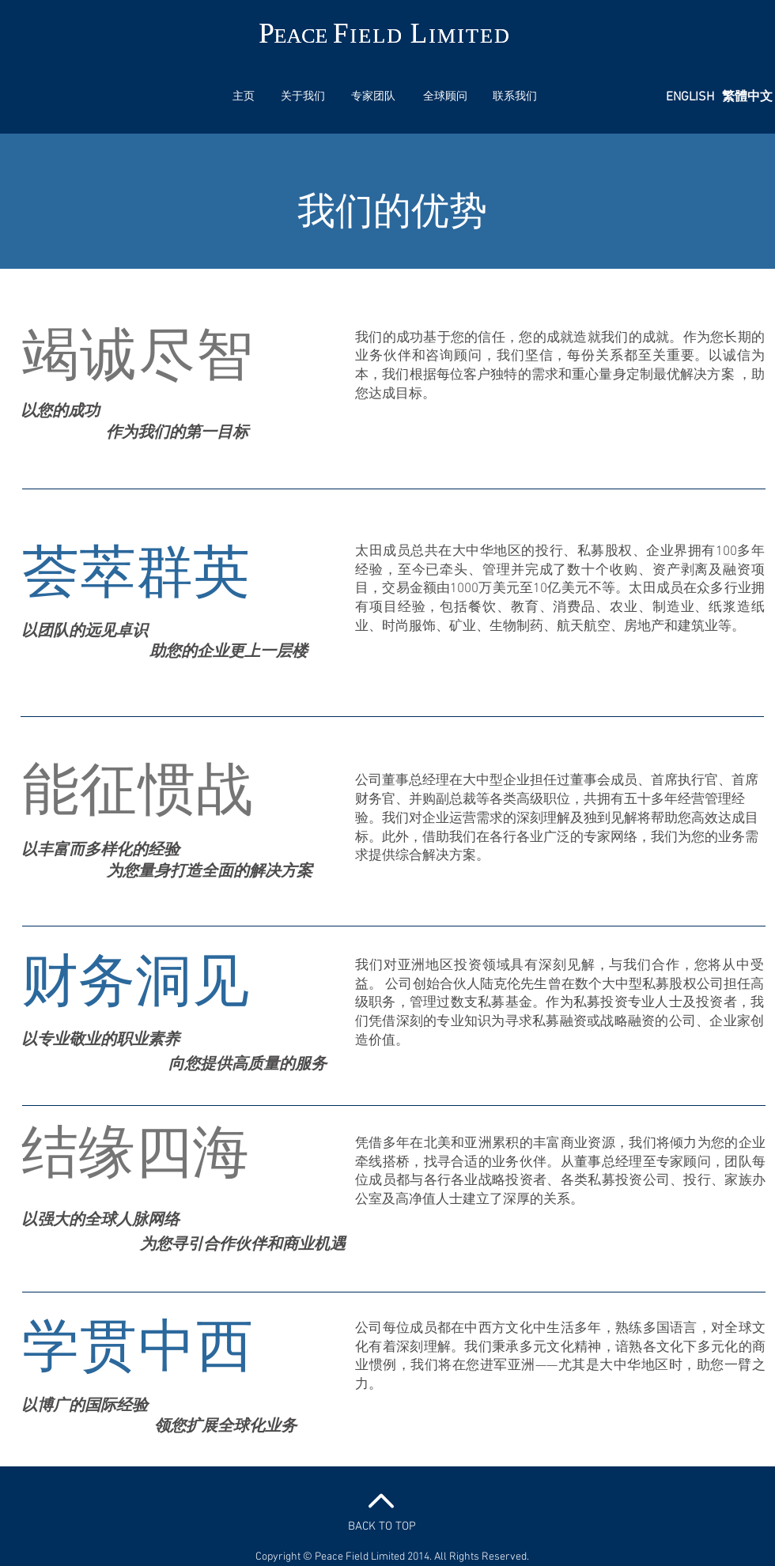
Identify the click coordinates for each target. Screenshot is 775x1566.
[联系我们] (515, 97)
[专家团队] (373, 97)
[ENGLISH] (689, 98)
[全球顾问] (445, 97)
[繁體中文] (747, 98)
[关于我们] (303, 97)
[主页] (243, 97)
